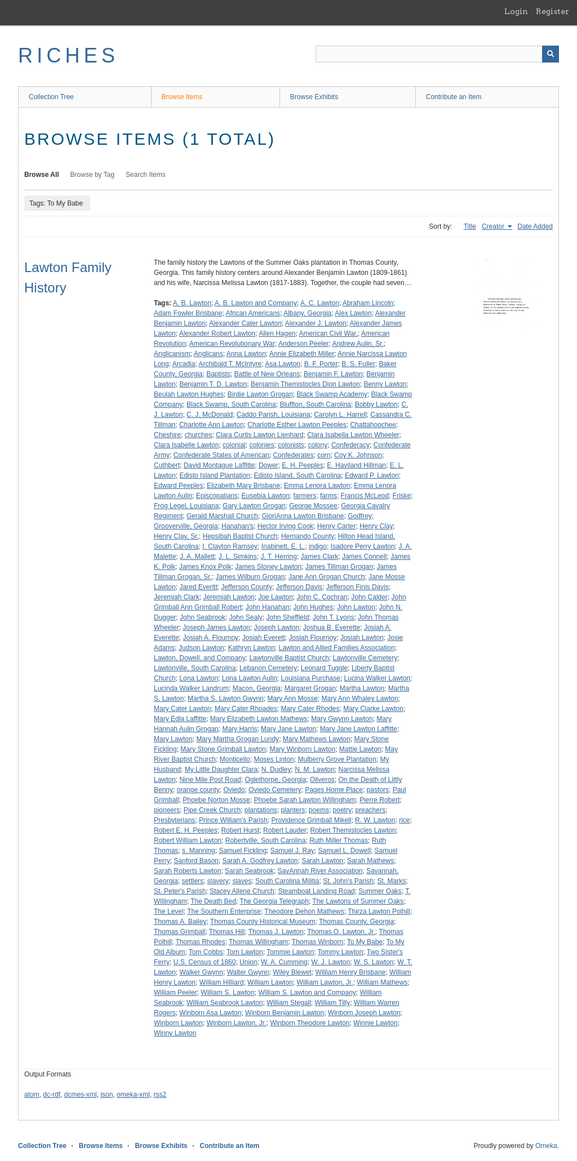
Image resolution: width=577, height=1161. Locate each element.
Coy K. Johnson (358, 455)
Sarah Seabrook (249, 871)
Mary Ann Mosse (292, 698)
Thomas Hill (227, 932)
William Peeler (175, 993)
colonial (234, 445)
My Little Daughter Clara (221, 769)
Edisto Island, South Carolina (297, 475)
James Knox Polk (205, 567)
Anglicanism (172, 354)
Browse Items (182, 97)
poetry (342, 810)
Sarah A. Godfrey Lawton (260, 861)
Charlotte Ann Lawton (211, 425)
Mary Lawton (173, 739)
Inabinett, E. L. (283, 546)
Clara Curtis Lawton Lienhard (259, 435)
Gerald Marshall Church (222, 516)
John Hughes (313, 607)
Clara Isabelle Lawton (186, 445)
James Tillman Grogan (339, 567)
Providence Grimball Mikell (311, 820)
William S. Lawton (227, 993)
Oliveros (322, 780)
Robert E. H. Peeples (186, 830)
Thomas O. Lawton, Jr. (341, 932)
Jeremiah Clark (176, 597)
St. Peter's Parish (180, 891)
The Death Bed (213, 901)
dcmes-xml (80, 1094)
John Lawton (356, 607)
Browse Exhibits (314, 97)
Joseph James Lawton (216, 627)
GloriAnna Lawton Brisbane (302, 516)
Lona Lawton (198, 678)
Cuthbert (167, 465)
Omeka (546, 1146)
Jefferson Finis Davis (357, 587)
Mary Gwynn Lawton (341, 719)
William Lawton (270, 982)
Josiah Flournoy (312, 638)
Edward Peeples (178, 486)
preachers (370, 810)
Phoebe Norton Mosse (216, 800)
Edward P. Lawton (372, 475)
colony (318, 445)
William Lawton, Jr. (324, 982)
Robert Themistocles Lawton (353, 830)
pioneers (167, 810)
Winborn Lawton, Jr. (236, 1023)
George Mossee (313, 506)
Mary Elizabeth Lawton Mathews (259, 719)
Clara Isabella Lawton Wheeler (353, 435)
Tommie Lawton (290, 952)
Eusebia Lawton (265, 496)
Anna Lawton (246, 354)
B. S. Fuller (358, 364)
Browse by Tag (92, 175)
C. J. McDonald (210, 415)
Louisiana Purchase (310, 678)
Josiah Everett (263, 638)
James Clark (320, 557)
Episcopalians (217, 496)
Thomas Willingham (258, 942)
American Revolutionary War (232, 344)
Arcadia (184, 364)
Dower (268, 465)
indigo (318, 546)
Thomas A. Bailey (180, 922)
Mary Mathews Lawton (316, 739)
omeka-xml (133, 1094)
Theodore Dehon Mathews (304, 911)
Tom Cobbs (206, 952)
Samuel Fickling (243, 851)
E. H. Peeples (302, 465)
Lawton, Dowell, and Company (200, 658)
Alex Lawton (353, 313)
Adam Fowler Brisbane (188, 313)
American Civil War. (328, 333)
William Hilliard (221, 982)
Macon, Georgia (257, 688)
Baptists (218, 374)
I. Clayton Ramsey (230, 546)
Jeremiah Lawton (228, 597)
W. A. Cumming (284, 962)
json (106, 1094)
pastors (378, 790)
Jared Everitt (198, 587)
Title (470, 226)
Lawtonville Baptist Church (289, 658)
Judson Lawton (201, 648)
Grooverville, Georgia (186, 526)
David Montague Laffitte (219, 465)
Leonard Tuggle (324, 668)
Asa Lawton (282, 364)
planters (293, 810)
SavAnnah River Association (319, 871)
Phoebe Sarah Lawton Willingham (305, 800)
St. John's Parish (348, 881)
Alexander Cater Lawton (245, 323)
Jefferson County (246, 587)
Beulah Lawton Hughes (189, 394)
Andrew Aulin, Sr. (357, 344)
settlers (192, 881)
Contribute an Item (454, 97)
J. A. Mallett (197, 557)
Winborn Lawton (178, 1023)
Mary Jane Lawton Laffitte (358, 729)
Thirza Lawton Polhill (379, 911)
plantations (261, 810)
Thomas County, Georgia (356, 922)
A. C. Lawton (319, 303)
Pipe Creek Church (212, 810)
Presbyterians (174, 820)
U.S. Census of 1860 (205, 962)
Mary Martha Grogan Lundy (237, 739)
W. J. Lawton (330, 962)
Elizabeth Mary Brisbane (243, 486)
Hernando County (307, 536)
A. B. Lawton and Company (256, 303)
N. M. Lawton (315, 769)
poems (319, 810)
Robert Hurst (240, 830)
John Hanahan (268, 607)
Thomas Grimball (179, 932)
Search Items (146, 175)
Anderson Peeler (303, 344)
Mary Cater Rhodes (310, 709)
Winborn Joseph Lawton (364, 1013)
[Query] (437, 54)
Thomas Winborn (317, 942)
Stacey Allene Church (242, 891)
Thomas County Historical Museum (263, 922)
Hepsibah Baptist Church (239, 536)
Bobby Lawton (376, 404)
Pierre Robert (379, 800)
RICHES (68, 55)
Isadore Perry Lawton (363, 546)
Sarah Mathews (370, 861)
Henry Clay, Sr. (176, 536)
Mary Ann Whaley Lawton (360, 698)
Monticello (235, 759)
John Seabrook (202, 617)
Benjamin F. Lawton (333, 374)
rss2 (159, 1094)
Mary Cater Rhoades (246, 709)
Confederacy (350, 445)
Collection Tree (51, 97)
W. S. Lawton (374, 962)
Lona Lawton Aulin (249, 678)
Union (248, 962)
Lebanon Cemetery (268, 668)
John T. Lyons (333, 617)
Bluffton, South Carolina (315, 404)
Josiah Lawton (362, 638)
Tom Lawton (245, 952)
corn (323, 455)
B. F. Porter (321, 364)
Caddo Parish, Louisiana (273, 415)
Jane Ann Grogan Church (326, 577)
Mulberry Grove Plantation (337, 759)
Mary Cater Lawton (182, 709)
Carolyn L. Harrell (340, 415)
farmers (305, 496)
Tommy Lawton (340, 952)
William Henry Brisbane (351, 972)
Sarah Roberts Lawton (187, 871)
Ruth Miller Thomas (338, 840)
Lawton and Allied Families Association (337, 648)
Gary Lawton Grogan (254, 506)
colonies (261, 445)
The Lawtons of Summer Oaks (357, 901)
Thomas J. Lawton (276, 932)
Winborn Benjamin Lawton (284, 1013)
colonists (291, 445)
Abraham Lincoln (368, 303)
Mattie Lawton (360, 749)
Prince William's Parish (233, 820)
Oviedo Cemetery (274, 790)
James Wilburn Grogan (250, 577)
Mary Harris (239, 729)
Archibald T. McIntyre (229, 364)
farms (328, 496)
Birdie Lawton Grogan (260, 394)
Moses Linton (274, 759)
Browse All (41, 175)
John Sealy (245, 617)
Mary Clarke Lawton (373, 709)
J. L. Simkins (238, 557)
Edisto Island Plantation (214, 475)
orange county (198, 790)
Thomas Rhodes (200, 942)
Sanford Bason (196, 861)
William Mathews (382, 982)
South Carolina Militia (287, 881)
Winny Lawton (175, 1033)
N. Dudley (276, 769)
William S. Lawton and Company (307, 993)
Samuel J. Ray (292, 851)
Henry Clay (376, 526)
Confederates (293, 455)
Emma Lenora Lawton (317, 486)
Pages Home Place (334, 790)
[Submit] (550, 54)
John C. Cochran (322, 597)
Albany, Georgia (307, 313)
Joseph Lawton (276, 627)
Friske (402, 496)
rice (404, 820)
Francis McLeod (365, 496)
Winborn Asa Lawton (210, 1013)
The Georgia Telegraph (274, 901)
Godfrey (360, 516)
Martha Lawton (362, 688)
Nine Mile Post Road (210, 780)
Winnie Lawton (375, 1023)
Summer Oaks (380, 891)
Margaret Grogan (310, 688)
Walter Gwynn (248, 972)
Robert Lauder (285, 830)
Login (516, 11)
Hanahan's (237, 526)
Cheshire (167, 435)
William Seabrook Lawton (225, 1003)
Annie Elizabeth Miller (301, 354)
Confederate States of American (221, 455)
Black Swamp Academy (332, 394)
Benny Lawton (384, 384)
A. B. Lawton (192, 303)
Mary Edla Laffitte (180, 719)
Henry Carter (336, 526)
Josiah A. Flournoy (210, 638)
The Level (169, 911)
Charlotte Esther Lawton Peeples (296, 425)
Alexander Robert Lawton (217, 333)
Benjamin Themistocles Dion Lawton (305, 384)
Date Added (535, 226)
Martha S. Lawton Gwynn (226, 698)
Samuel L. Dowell (344, 851)
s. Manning (198, 851)
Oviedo (234, 790)
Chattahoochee (373, 425)
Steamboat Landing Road (316, 891)
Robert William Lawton (187, 840)
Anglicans (208, 354)
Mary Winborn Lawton (302, 749)
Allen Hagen (277, 333)
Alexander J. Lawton (316, 323)
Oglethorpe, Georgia (275, 780)
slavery (218, 881)
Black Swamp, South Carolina (231, 404)
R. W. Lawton (375, 820)
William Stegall (289, 1003)
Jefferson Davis (299, 587)
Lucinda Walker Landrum (191, 688)
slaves (241, 881)
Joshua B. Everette (331, 627)
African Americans (252, 313)
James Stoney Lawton (268, 567)
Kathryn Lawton (251, 648)
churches (198, 435)
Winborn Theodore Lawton (309, 1023)
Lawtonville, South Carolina (195, 668)
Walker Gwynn (201, 972)
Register (552, 11)
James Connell (364, 557)
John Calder (369, 597)
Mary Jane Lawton (288, 729)
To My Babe (365, 942)
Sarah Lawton (322, 861)
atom (31, 1094)
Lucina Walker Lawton (377, 678)
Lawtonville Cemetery (365, 658)
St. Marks (392, 881)
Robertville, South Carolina (265, 840)
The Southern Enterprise (224, 911)
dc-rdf (51, 1094)
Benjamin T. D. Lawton (213, 384)
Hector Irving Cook (285, 526)
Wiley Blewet (292, 972)
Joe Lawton (275, 597)
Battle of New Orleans (267, 374)
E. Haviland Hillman (356, 465)
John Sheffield (287, 617)
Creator (494, 226)
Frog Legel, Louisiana (186, 506)
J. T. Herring (278, 557)
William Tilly (332, 1003)
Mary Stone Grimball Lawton (222, 749)
